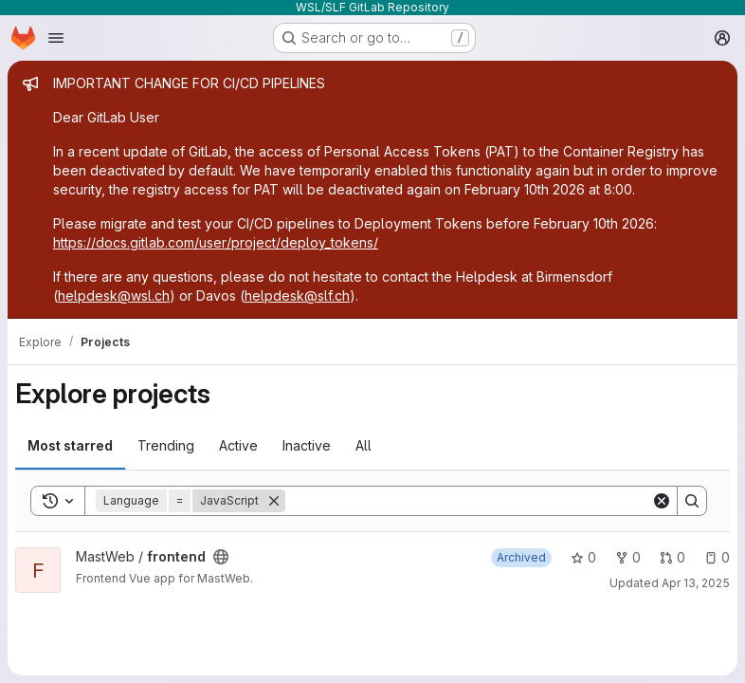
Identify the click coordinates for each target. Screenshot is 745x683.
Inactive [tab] (306, 445)
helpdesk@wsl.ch (114, 295)
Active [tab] (238, 445)
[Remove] (274, 500)
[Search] (468, 500)
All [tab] (363, 445)
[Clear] (661, 500)
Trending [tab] (165, 445)
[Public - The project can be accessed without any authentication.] (220, 556)
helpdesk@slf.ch (297, 295)
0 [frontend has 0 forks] (628, 557)
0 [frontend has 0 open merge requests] (672, 557)
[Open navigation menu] (56, 38)
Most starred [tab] (70, 445)
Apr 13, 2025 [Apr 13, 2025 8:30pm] (696, 583)
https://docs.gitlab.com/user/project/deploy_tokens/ (215, 242)
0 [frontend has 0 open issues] (717, 557)
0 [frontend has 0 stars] (583, 557)
